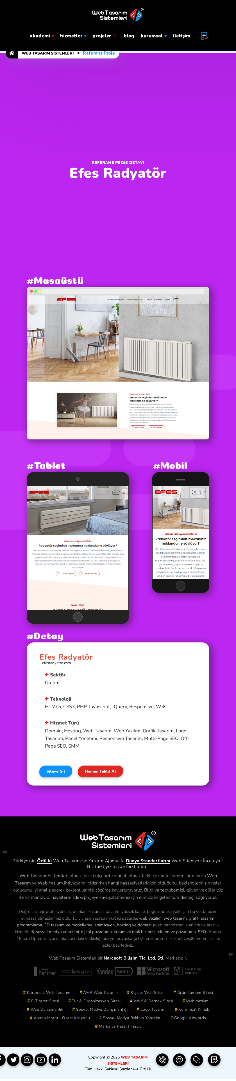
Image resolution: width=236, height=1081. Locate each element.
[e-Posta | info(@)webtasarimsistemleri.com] (179, 1062)
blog (129, 35)
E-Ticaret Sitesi (45, 1003)
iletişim (181, 35)
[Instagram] (30, 1062)
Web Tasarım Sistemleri (47, 53)
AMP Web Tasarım (100, 995)
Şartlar (125, 1071)
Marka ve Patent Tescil (120, 1028)
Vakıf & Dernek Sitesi (153, 1003)
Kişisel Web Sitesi (147, 995)
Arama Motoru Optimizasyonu (62, 1020)
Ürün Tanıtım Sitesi (195, 995)
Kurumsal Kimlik (193, 1011)
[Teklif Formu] (214, 1062)
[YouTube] (45, 1062)
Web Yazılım (197, 1003)
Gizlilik (145, 1071)
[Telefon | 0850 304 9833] (162, 1062)
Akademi (42, 35)
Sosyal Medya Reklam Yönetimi (132, 1020)
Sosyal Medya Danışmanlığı (102, 1011)
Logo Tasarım (153, 1011)
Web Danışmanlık (47, 1011)
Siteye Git (58, 773)
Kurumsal (154, 35)
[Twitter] (15, 1062)
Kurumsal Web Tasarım (49, 995)
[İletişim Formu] (196, 1062)
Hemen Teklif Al (108, 773)
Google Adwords (190, 1020)
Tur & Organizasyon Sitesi (96, 1003)
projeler (104, 35)
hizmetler (73, 35)
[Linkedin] (60, 1062)
